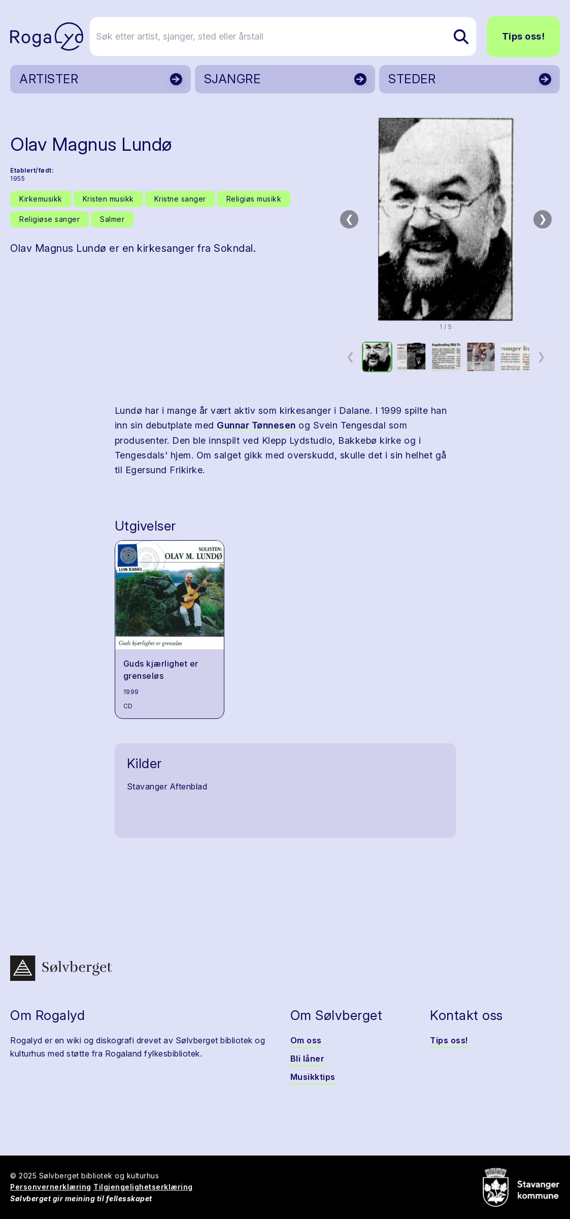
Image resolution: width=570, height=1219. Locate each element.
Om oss (306, 1040)
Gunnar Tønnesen (256, 425)
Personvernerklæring (50, 1186)
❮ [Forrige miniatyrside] (350, 356)
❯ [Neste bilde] (543, 219)
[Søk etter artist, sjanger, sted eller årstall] (290, 36)
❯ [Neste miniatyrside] (541, 356)
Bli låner (307, 1058)
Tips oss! (523, 36)
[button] (446, 219)
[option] (377, 357)
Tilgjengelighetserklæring (143, 1186)
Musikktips (313, 1077)
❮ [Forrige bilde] (349, 219)
